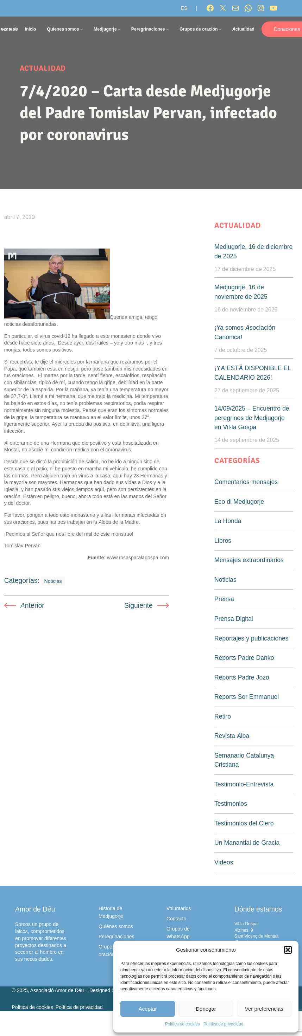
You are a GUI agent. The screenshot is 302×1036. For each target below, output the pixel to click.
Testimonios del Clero (243, 823)
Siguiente (138, 605)
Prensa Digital (233, 618)
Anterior (32, 605)
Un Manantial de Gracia (246, 842)
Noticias (53, 581)
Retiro (222, 716)
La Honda (227, 521)
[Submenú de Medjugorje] (119, 29)
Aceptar (148, 1009)
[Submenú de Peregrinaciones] (167, 29)
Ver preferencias (264, 1009)
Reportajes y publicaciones (251, 638)
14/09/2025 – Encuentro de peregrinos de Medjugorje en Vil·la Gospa (251, 418)
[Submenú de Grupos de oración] (220, 29)
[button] (287, 949)
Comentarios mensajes (246, 481)
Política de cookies (182, 1024)
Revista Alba (231, 735)
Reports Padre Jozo (241, 677)
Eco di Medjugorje (239, 501)
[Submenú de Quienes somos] (81, 29)
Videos (223, 862)
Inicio (30, 29)
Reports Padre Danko (244, 657)
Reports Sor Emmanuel (246, 696)
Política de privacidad (223, 1024)
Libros (222, 540)
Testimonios (230, 803)
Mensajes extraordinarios (249, 560)
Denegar (206, 1009)
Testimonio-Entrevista (243, 784)
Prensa (224, 599)
